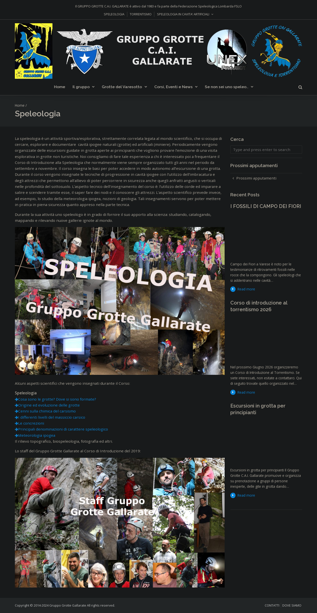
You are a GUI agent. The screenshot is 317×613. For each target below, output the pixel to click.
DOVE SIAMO (291, 605)
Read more (246, 289)
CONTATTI (272, 605)
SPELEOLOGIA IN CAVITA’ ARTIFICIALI (183, 14)
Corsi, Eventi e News (173, 86)
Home (59, 86)
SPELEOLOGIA (114, 14)
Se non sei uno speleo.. (226, 86)
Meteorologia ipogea (36, 435)
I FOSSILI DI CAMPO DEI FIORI (265, 206)
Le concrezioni (31, 423)
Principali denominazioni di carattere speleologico (63, 429)
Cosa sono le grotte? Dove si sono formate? (57, 399)
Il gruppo (81, 86)
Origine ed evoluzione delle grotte (49, 405)
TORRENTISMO (141, 14)
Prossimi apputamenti (256, 178)
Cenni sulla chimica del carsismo (47, 411)
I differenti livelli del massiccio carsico (51, 417)
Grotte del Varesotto (122, 86)
